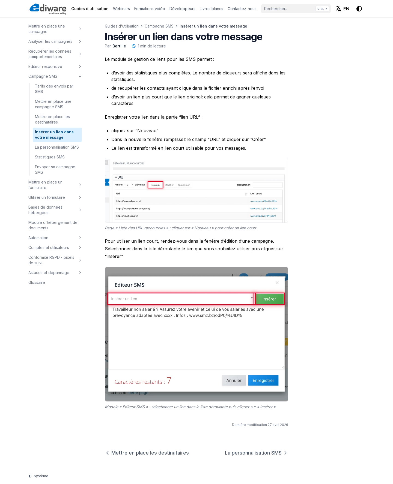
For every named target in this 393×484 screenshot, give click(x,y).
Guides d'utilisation (122, 26)
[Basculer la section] (80, 28)
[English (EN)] (342, 8)
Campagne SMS (159, 26)
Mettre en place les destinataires (147, 453)
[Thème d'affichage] (359, 8)
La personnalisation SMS (256, 453)
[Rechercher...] (296, 8)
